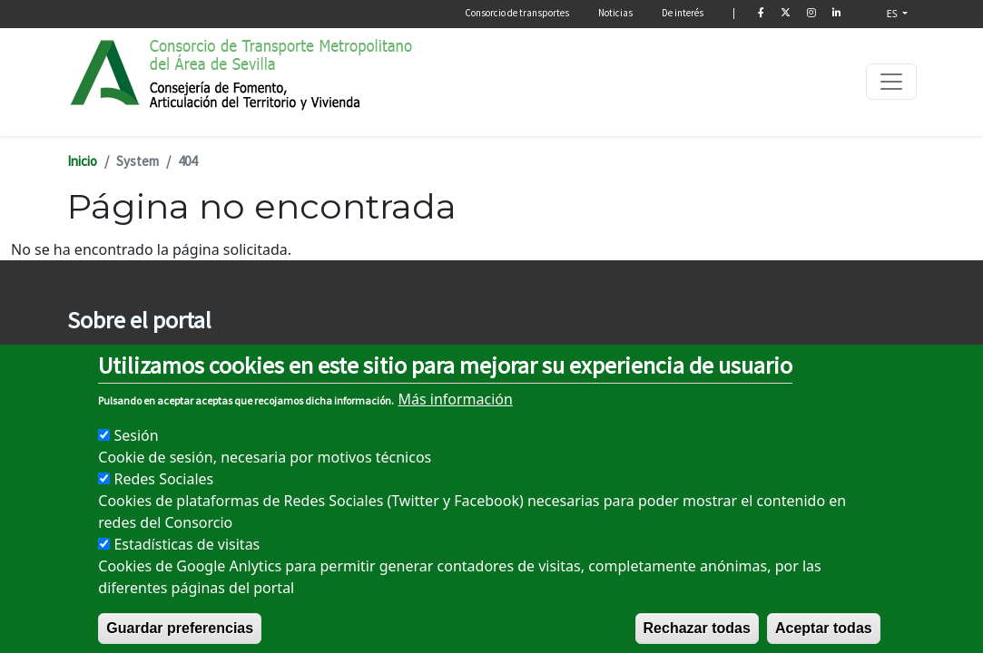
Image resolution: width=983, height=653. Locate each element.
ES (893, 13)
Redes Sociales (163, 498)
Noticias (615, 12)
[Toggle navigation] (891, 81)
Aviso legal (96, 357)
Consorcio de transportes (517, 12)
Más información (455, 418)
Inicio (82, 161)
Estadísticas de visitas (186, 563)
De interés (682, 12)
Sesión (135, 454)
